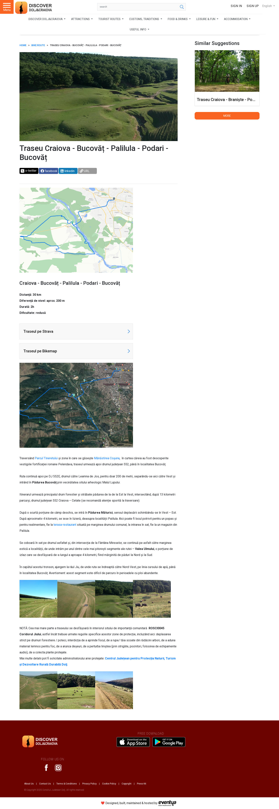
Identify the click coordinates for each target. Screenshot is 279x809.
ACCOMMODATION (236, 19)
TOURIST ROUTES (109, 19)
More (227, 115)
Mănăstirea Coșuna (107, 458)
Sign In (236, 6)
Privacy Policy (89, 783)
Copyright (126, 783)
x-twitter (28, 171)
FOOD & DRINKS (178, 19)
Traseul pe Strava (38, 331)
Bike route (38, 45)
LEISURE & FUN (206, 19)
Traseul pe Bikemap (40, 351)
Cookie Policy (109, 783)
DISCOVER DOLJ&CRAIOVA (46, 19)
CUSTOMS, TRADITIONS (144, 19)
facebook (49, 171)
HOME (22, 45)
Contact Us (45, 783)
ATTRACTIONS (80, 19)
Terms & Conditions (66, 783)
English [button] (267, 6)
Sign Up (253, 6)
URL (84, 171)
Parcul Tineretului (46, 458)
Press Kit (141, 783)
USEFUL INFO (138, 29)
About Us (29, 783)
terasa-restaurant (65, 524)
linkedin (68, 171)
